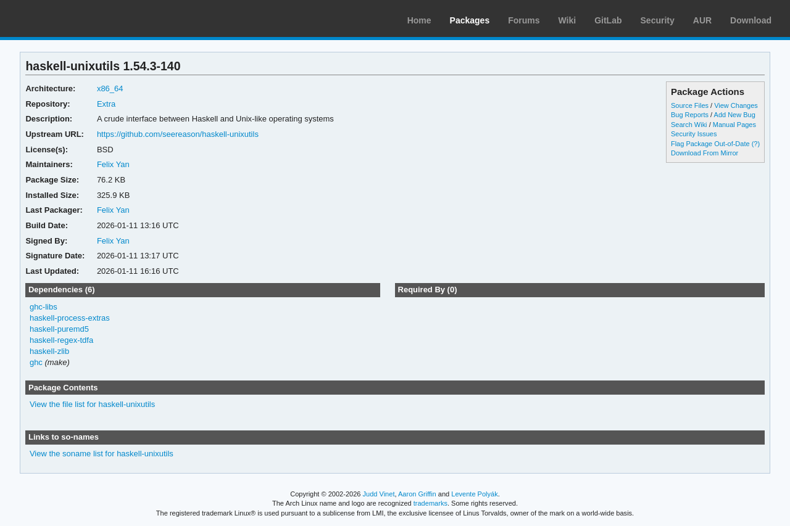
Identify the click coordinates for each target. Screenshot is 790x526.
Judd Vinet (379, 494)
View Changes (736, 105)
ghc (36, 362)
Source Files (690, 105)
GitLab (608, 20)
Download (750, 20)
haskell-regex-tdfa (61, 340)
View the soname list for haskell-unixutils (101, 453)
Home (419, 20)
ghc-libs (43, 306)
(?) (756, 143)
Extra (106, 104)
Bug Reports (690, 114)
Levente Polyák (474, 494)
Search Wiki (689, 124)
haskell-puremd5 (59, 329)
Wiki (567, 20)
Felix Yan (113, 164)
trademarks (430, 503)
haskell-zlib (49, 351)
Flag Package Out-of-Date (710, 143)
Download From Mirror (704, 153)
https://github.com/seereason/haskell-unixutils (178, 134)
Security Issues (694, 134)
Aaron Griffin (417, 494)
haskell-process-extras (70, 318)
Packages (470, 20)
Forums (523, 20)
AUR (702, 20)
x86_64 (110, 88)
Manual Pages (734, 124)
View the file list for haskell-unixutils (92, 404)
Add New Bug (734, 114)
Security (658, 20)
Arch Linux (68, 18)
